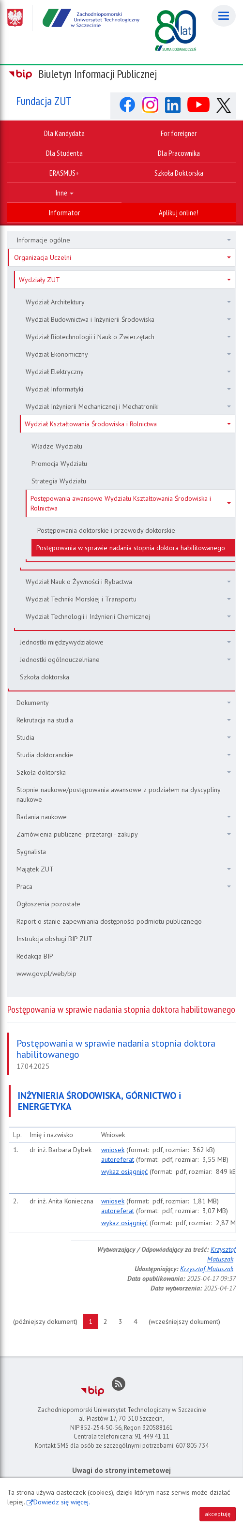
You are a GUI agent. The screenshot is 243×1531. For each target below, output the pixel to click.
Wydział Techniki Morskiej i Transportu (128, 599)
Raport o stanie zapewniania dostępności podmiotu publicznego (109, 921)
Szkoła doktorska (44, 677)
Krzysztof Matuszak (206, 1268)
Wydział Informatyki (128, 389)
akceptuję (217, 1513)
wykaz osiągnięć (124, 1171)
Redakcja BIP (34, 956)
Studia (123, 737)
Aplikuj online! (178, 212)
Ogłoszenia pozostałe (48, 904)
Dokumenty (123, 702)
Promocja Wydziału (59, 463)
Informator (64, 212)
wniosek (112, 1149)
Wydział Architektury (128, 302)
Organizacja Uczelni (122, 257)
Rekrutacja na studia (123, 720)
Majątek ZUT (123, 869)
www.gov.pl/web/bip (46, 973)
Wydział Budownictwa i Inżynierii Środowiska (128, 319)
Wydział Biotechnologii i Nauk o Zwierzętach (128, 336)
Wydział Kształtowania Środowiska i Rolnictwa (128, 424)
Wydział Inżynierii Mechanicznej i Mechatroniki (128, 406)
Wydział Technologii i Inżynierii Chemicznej (128, 616)
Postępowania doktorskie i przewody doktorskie (106, 530)
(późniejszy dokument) (48, 1321)
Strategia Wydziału (58, 481)
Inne (65, 192)
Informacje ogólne (123, 240)
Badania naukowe (123, 816)
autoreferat (117, 1159)
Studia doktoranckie (123, 754)
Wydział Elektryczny (128, 371)
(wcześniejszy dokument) (187, 1321)
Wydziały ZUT (125, 279)
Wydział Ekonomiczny (128, 354)
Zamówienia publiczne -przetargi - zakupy (123, 834)
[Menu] (224, 16)
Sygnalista (31, 851)
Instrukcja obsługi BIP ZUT (54, 938)
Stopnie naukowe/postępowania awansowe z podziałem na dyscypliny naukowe (118, 794)
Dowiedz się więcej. (61, 1502)
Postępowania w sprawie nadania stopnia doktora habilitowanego (130, 547)
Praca (123, 886)
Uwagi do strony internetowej (121, 1470)
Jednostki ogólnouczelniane (125, 659)
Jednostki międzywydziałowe (125, 642)
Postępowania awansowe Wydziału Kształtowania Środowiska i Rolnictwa (130, 503)
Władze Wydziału (56, 446)
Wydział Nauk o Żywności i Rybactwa (128, 581)
